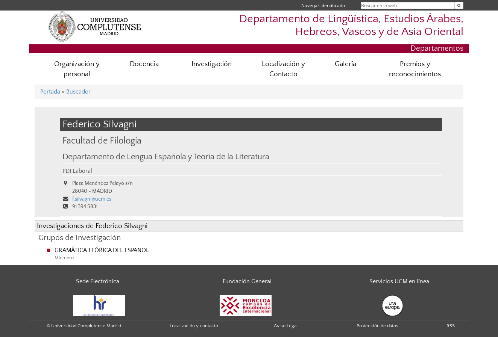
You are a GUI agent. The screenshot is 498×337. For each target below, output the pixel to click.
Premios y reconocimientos (415, 69)
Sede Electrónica (97, 281)
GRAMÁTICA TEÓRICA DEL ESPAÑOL (102, 250)
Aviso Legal (286, 325)
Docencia (144, 64)
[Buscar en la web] (459, 5)
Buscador (78, 91)
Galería (345, 64)
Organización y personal (77, 69)
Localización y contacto (194, 325)
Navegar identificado (323, 5)
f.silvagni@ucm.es (91, 199)
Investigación (211, 64)
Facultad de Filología (101, 141)
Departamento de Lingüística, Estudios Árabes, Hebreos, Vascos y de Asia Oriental (351, 25)
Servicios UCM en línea (399, 281)
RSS (450, 325)
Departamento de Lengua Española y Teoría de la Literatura (165, 157)
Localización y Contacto (283, 69)
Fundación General (247, 281)
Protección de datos (377, 325)
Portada (50, 91)
